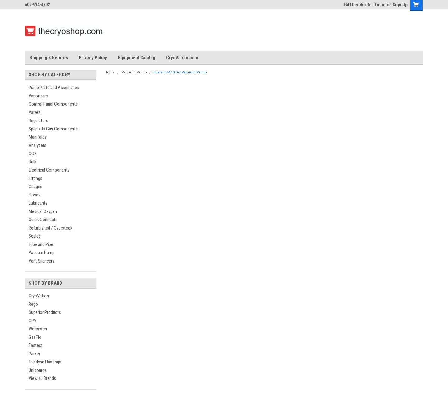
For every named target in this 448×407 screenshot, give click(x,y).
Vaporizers (38, 96)
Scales (35, 236)
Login (380, 4)
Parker (34, 354)
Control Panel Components (53, 104)
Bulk (32, 162)
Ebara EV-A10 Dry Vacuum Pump (180, 72)
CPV (32, 321)
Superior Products (45, 312)
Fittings (35, 178)
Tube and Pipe (41, 244)
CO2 (32, 153)
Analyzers (37, 145)
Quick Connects (43, 219)
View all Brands (42, 378)
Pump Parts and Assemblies (54, 87)
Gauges (35, 186)
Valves (34, 112)
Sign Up (400, 4)
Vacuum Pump (41, 252)
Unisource (38, 370)
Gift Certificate (357, 4)
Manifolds (38, 137)
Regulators (38, 120)
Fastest (36, 345)
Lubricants (38, 203)
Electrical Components (49, 170)
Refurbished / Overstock (50, 228)
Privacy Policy (93, 57)
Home (110, 72)
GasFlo (35, 337)
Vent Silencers (41, 261)
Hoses (34, 195)
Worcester (38, 329)
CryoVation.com (182, 57)
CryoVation (39, 296)
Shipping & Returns (49, 57)
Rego (33, 304)
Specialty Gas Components (53, 129)
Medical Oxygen (43, 211)
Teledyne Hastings (45, 362)
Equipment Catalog (136, 57)
